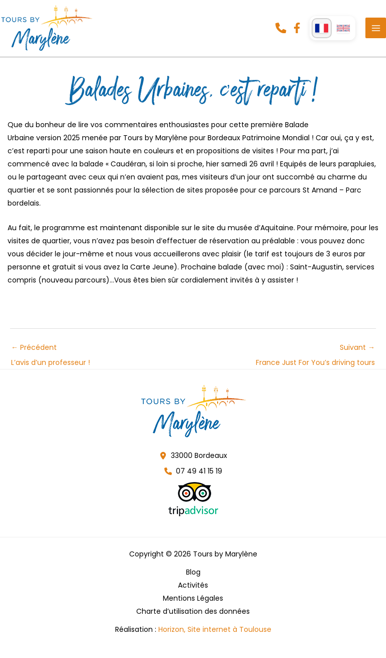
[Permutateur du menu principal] (375, 32)
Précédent (50, 356)
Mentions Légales (193, 605)
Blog (193, 579)
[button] (280, 31)
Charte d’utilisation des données (193, 618)
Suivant (315, 356)
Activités (193, 592)
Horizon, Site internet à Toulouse (214, 636)
